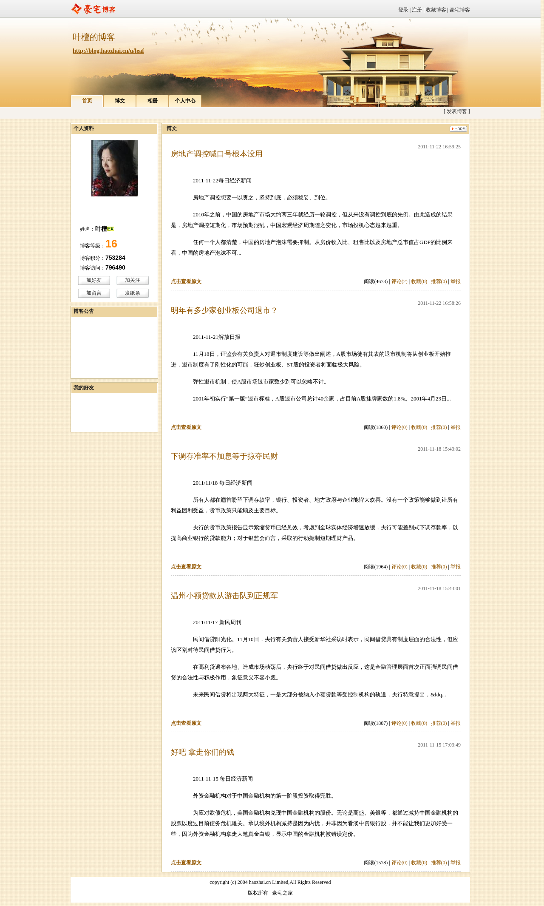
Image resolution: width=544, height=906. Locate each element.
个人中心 (185, 101)
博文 (120, 101)
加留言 (94, 293)
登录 (403, 10)
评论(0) (399, 427)
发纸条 (132, 293)
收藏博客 (436, 10)
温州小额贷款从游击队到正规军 (224, 595)
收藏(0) (419, 281)
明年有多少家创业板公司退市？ (224, 310)
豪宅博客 (460, 10)
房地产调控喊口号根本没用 (217, 154)
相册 (152, 101)
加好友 (94, 280)
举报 (455, 281)
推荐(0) (439, 281)
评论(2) (399, 281)
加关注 (132, 280)
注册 (417, 10)
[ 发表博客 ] (457, 111)
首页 (87, 101)
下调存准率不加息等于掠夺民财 (224, 456)
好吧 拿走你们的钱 (202, 752)
